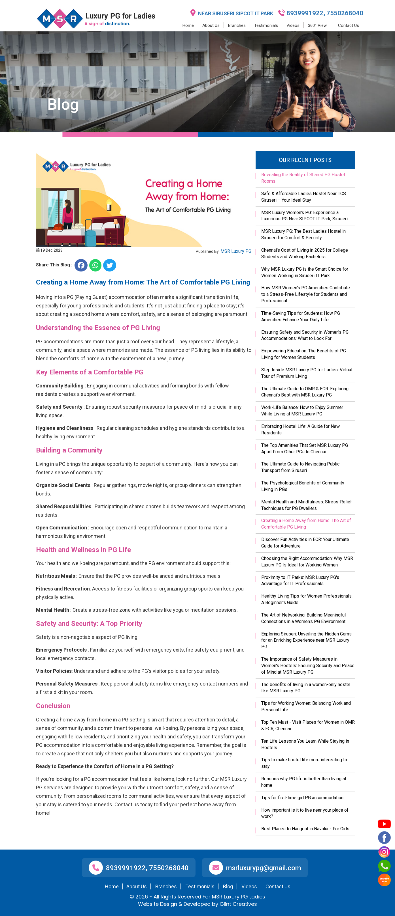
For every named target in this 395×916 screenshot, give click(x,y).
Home (188, 25)
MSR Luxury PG (235, 251)
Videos (293, 25)
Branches (237, 25)
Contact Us (348, 25)
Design (168, 904)
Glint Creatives (238, 904)
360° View (317, 25)
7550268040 (344, 13)
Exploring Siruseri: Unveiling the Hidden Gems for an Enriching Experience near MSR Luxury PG (306, 640)
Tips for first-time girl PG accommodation (302, 797)
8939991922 (304, 13)
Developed (197, 904)
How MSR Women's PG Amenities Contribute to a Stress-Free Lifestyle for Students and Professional (305, 294)
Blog (228, 886)
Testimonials (266, 25)
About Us (211, 25)
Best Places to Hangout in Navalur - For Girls (305, 828)
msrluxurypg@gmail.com (263, 868)
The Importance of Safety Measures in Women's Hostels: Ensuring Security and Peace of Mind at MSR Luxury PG (307, 665)
